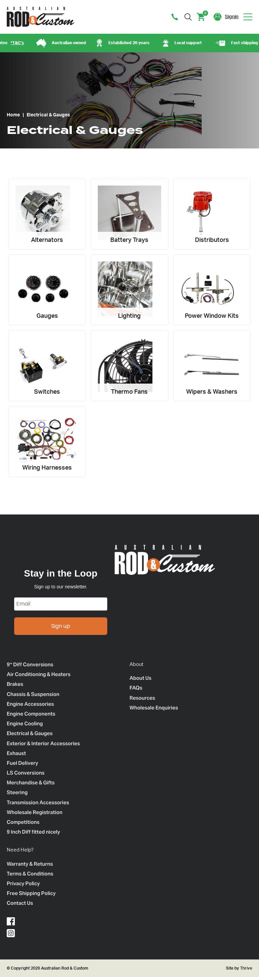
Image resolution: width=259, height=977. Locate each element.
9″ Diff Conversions (30, 664)
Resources (142, 698)
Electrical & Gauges (30, 733)
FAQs (136, 688)
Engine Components (31, 713)
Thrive (245, 968)
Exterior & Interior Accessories (43, 743)
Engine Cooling (25, 723)
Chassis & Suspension (33, 694)
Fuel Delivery (22, 763)
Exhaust (16, 753)
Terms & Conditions (30, 873)
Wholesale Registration (34, 812)
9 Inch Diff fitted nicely (33, 832)
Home (13, 115)
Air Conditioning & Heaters (38, 674)
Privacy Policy (23, 883)
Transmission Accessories (38, 802)
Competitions (23, 822)
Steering (17, 792)
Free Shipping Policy (31, 893)
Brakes (15, 684)
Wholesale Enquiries (154, 707)
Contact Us (20, 903)
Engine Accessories (30, 704)
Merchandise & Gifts (31, 782)
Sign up (60, 626)
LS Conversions (26, 773)
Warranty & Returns (30, 864)
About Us (140, 678)
